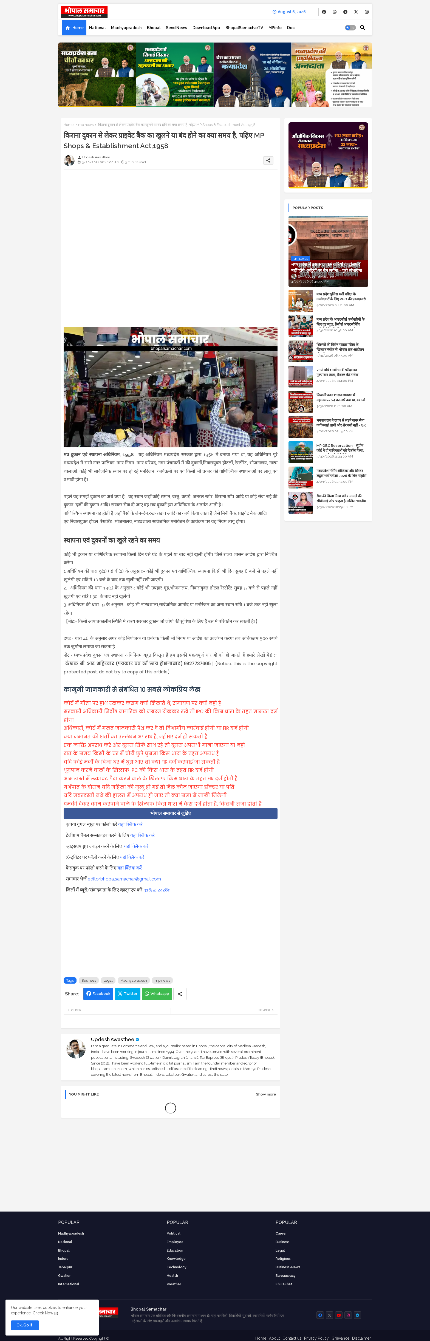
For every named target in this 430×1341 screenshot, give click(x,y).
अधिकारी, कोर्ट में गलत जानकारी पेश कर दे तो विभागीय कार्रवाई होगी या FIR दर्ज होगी (156, 728)
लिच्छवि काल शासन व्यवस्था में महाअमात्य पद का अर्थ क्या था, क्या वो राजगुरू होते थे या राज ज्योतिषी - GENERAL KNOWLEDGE (340, 402)
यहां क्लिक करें (130, 824)
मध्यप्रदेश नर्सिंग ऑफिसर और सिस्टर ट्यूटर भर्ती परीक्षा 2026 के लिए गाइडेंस (341, 473)
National (97, 28)
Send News (176, 28)
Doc (291, 28)
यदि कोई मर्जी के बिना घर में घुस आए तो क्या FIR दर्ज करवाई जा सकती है (142, 762)
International (68, 1284)
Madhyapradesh (126, 28)
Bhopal (153, 28)
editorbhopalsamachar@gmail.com (124, 879)
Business (88, 980)
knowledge (176, 1259)
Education (175, 1250)
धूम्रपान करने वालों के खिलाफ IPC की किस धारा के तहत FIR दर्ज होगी (139, 770)
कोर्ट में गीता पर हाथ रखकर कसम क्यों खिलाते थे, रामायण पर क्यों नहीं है (142, 703)
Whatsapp (160, 994)
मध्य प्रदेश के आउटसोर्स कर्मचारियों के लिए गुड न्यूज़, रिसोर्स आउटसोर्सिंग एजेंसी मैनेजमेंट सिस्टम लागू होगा (340, 324)
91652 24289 (157, 890)
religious (283, 1259)
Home (78, 28)
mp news (86, 125)
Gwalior (64, 1276)
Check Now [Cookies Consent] (43, 1313)
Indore (63, 1259)
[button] (350, 27)
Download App (206, 28)
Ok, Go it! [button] (24, 1325)
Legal (108, 980)
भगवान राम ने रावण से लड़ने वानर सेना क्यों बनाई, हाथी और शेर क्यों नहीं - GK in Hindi (341, 425)
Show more (266, 1094)
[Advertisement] (171, 212)
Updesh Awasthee (112, 1039)
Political (173, 1233)
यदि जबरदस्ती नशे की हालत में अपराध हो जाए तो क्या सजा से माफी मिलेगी (145, 795)
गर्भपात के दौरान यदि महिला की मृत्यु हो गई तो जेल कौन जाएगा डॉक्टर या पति (149, 787)
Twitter (130, 994)
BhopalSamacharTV (244, 28)
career (281, 1233)
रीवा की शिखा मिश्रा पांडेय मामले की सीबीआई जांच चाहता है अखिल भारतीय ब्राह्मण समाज (341, 501)
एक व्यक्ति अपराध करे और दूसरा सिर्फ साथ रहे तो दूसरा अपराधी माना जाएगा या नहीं (154, 745)
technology (176, 1267)
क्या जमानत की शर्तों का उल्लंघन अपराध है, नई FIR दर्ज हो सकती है (136, 736)
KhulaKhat (284, 1284)
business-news (288, 1267)
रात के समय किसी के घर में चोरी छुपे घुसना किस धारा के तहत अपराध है (141, 753)
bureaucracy (286, 1276)
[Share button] (179, 994)
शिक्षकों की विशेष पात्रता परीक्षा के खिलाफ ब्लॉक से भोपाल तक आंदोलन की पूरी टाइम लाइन (340, 350)
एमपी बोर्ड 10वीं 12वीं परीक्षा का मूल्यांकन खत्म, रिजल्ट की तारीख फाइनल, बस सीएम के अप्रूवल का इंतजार (341, 375)
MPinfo (275, 28)
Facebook (101, 994)
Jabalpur (65, 1267)
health (172, 1276)
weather (174, 1284)
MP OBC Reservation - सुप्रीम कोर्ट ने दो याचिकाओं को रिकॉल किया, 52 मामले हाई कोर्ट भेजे (340, 451)
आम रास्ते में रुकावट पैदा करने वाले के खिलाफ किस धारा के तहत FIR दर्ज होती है (151, 778)
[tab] (74, 27)
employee (175, 1242)
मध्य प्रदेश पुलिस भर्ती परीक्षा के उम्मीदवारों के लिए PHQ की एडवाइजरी (341, 296)
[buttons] (324, 12)
